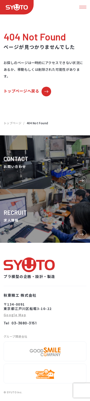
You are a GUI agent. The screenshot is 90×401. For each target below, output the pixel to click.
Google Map (15, 315)
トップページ (12, 123)
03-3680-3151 (24, 323)
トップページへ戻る (21, 91)
